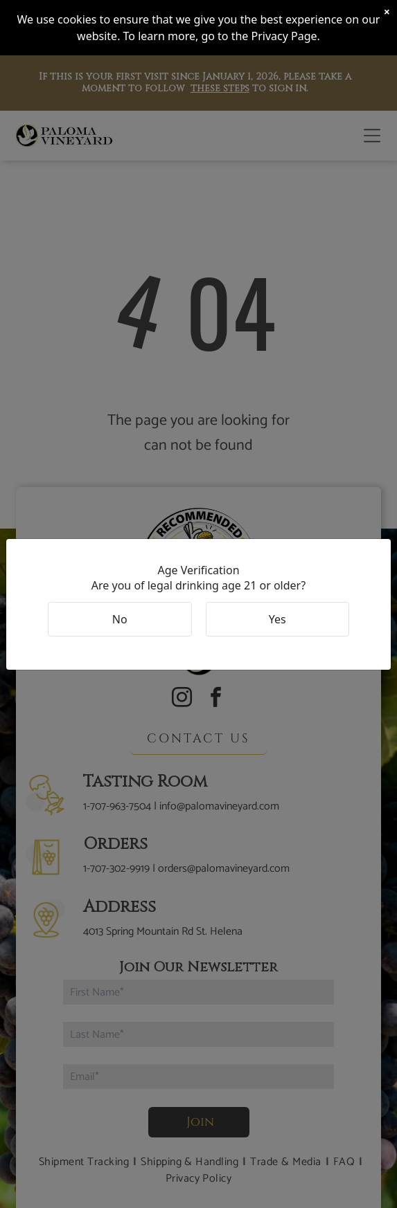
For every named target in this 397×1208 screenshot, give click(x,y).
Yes (277, 619)
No (119, 619)
